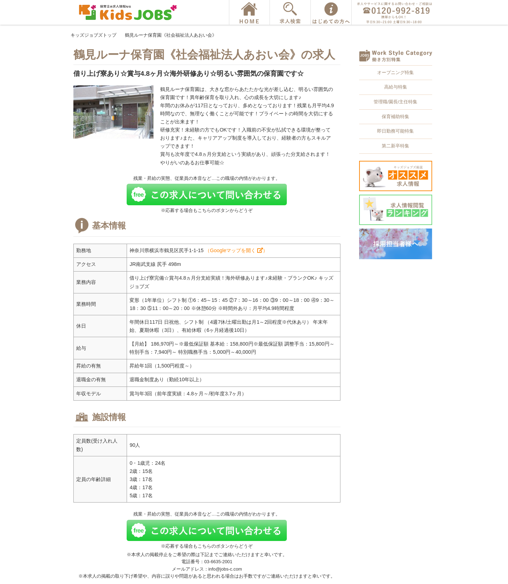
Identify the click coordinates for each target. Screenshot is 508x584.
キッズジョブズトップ (93, 35)
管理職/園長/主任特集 (395, 101)
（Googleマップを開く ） (236, 250)
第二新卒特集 (395, 145)
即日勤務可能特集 (395, 131)
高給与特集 (395, 87)
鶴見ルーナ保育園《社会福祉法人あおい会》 (171, 35)
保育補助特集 (395, 116)
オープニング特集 (395, 72)
